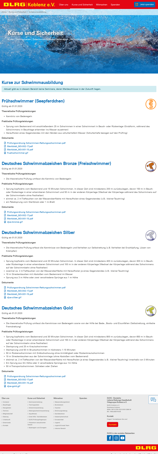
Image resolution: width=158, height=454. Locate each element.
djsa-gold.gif (13, 386)
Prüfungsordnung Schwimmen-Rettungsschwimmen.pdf (36, 143)
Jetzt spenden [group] (144, 4)
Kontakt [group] (113, 424)
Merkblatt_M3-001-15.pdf (20, 149)
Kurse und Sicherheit (17, 12)
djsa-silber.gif (14, 297)
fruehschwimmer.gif (17, 153)
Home (4, 12)
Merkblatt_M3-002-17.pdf (20, 146)
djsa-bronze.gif (15, 222)
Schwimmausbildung (37, 12)
